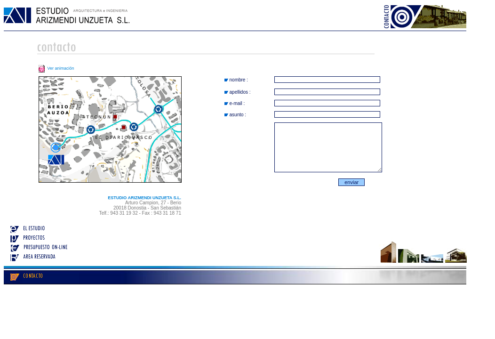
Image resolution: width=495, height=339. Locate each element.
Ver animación (55, 68)
